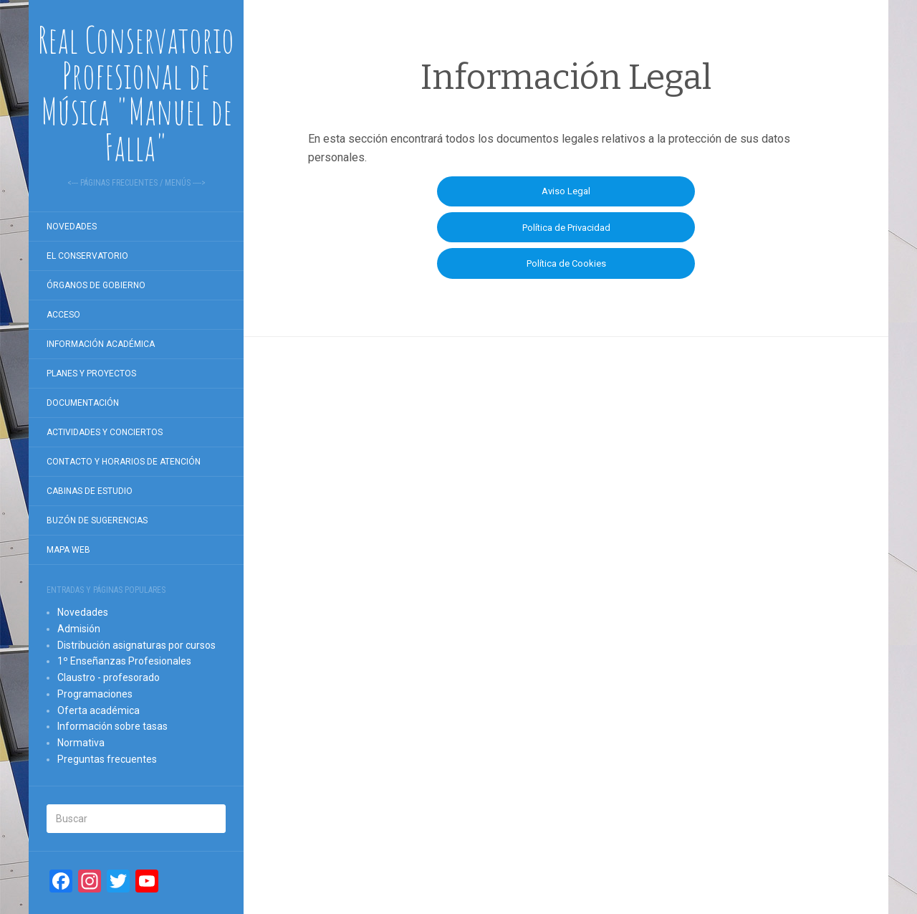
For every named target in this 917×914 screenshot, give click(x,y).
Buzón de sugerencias (97, 520)
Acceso (63, 315)
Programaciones (95, 694)
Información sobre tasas (112, 726)
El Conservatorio (87, 256)
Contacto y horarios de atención (124, 462)
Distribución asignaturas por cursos (136, 645)
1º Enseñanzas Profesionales (124, 661)
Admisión (78, 628)
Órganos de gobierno (96, 285)
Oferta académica (98, 710)
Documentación (83, 403)
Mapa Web (68, 550)
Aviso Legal (566, 191)
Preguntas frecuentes (107, 759)
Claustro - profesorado (108, 677)
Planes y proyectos (91, 373)
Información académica (101, 344)
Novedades (72, 227)
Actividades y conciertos (105, 432)
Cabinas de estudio (90, 491)
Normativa (81, 742)
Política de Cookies (566, 263)
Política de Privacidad (566, 227)
